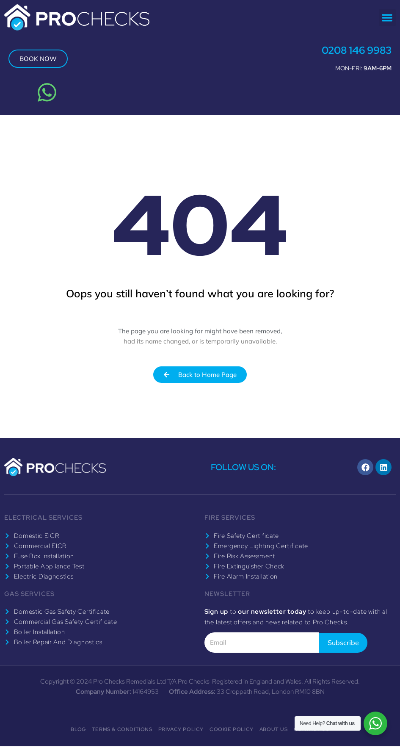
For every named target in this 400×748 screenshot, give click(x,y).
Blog (78, 731)
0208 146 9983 (353, 50)
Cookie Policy (232, 731)
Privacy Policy (181, 731)
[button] (387, 17)
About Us (273, 731)
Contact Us (311, 731)
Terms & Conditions (122, 731)
